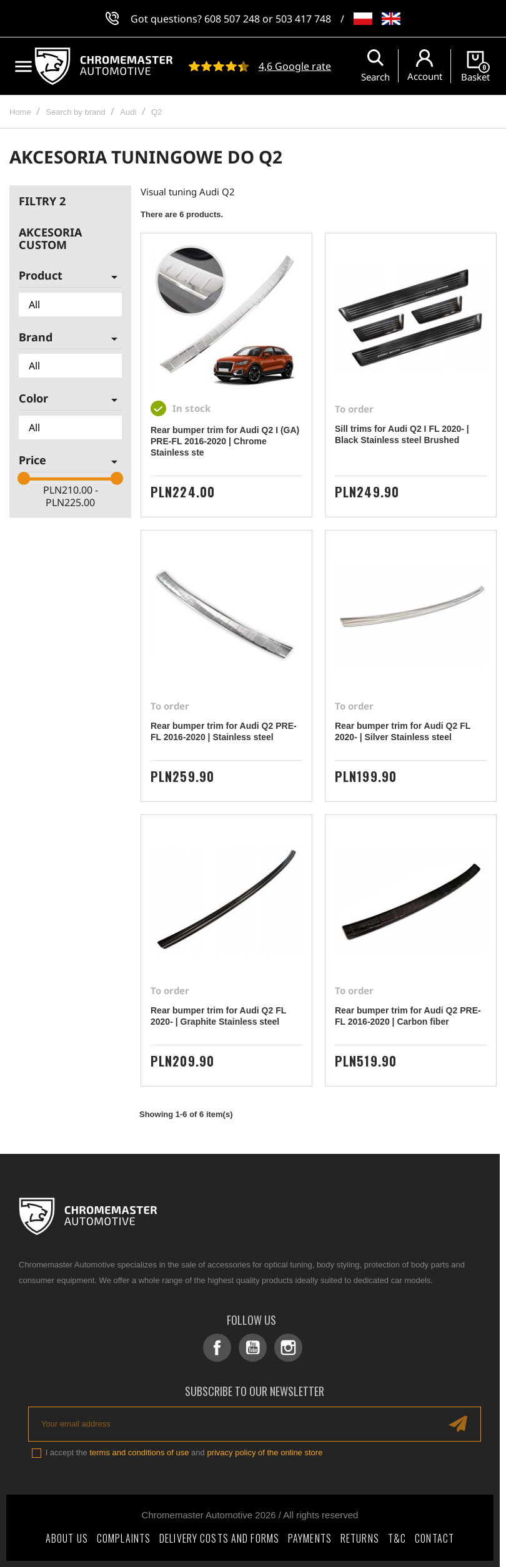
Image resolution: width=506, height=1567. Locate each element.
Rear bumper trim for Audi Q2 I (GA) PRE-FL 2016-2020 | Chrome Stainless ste (225, 441)
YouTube (252, 1347)
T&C (397, 1538)
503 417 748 (303, 18)
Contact (434, 1538)
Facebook (217, 1347)
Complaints (124, 1538)
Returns (359, 1538)
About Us (67, 1538)
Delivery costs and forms (219, 1538)
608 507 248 (232, 18)
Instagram (288, 1347)
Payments (310, 1538)
